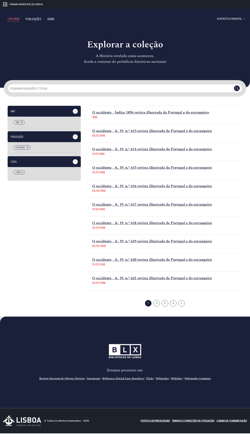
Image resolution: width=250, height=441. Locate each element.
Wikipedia (162, 386)
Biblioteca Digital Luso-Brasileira (123, 386)
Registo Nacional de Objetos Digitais (62, 386)
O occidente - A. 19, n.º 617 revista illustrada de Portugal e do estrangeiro (152, 212)
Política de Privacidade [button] (155, 428)
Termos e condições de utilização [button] (193, 428)
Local (14, 169)
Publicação (17, 144)
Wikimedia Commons (197, 386)
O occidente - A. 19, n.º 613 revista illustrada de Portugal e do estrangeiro (152, 138)
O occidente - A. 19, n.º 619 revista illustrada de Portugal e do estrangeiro (152, 249)
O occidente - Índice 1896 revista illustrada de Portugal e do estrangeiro (150, 120)
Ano (13, 118)
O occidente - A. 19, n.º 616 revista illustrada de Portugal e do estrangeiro (152, 194)
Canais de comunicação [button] (231, 428)
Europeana (93, 386)
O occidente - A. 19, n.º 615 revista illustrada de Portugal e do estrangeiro (152, 175)
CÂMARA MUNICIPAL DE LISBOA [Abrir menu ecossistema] (23, 4)
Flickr (150, 386)
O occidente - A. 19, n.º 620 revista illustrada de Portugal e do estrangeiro (152, 267)
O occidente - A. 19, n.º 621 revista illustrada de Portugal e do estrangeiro (152, 286)
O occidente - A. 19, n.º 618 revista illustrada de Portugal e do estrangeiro (152, 230)
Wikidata (176, 386)
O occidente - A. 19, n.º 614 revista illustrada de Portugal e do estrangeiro (152, 157)
